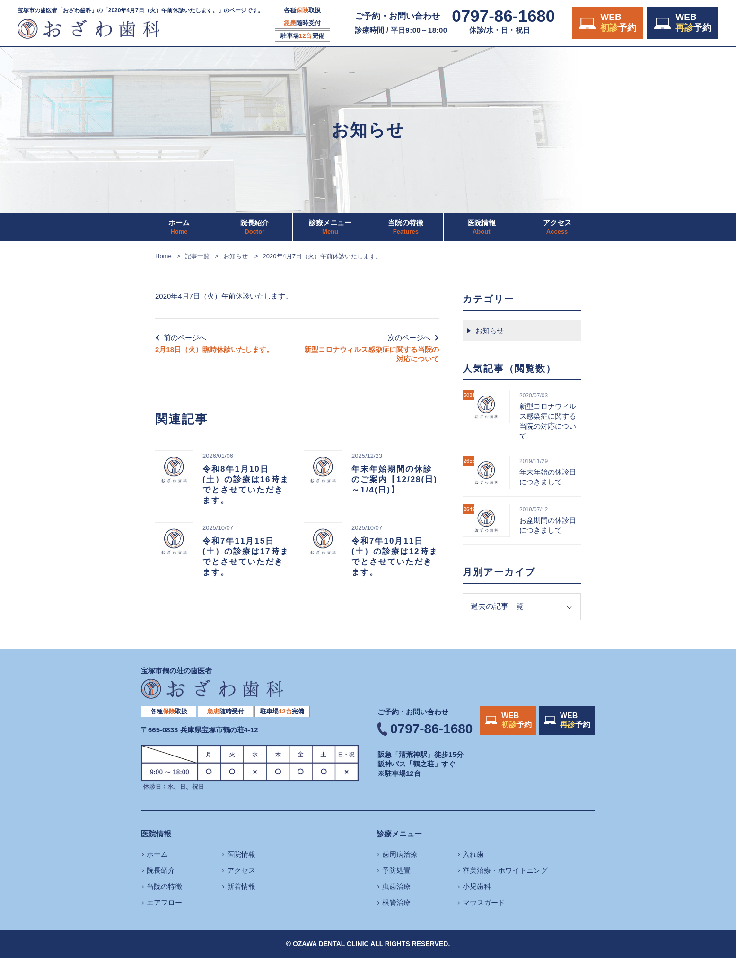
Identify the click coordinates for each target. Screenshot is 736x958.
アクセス (557, 227)
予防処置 (396, 870)
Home (163, 256)
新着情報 (241, 886)
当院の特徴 (405, 227)
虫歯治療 (396, 886)
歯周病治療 (400, 854)
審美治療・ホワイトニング (505, 870)
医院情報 (481, 227)
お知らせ (235, 256)
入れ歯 (473, 854)
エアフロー (164, 902)
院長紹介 (254, 227)
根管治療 (396, 902)
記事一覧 (197, 256)
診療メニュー (330, 227)
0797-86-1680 (503, 16)
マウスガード (484, 902)
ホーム (179, 227)
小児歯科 (477, 886)
